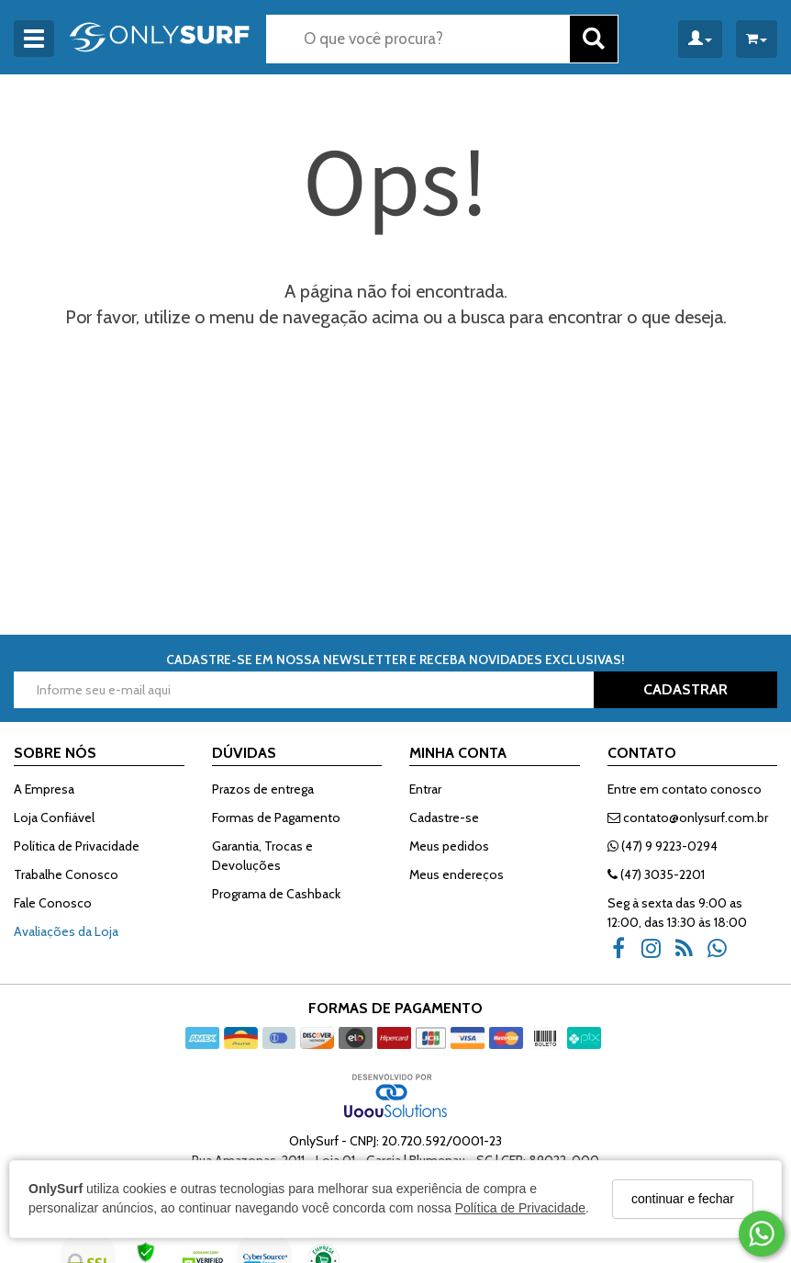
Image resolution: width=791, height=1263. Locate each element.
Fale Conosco (53, 903)
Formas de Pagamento (276, 817)
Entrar (425, 789)
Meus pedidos (449, 846)
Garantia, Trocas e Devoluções (262, 856)
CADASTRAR (685, 689)
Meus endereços (456, 874)
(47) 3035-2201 (656, 874)
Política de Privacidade (520, 1208)
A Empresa (44, 789)
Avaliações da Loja (66, 931)
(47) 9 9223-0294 (662, 846)
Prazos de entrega (263, 789)
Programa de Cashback (276, 893)
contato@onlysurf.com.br (687, 817)
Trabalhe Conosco (66, 874)
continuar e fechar (682, 1198)
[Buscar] (593, 39)
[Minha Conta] (700, 39)
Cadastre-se (444, 817)
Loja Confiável (54, 817)
